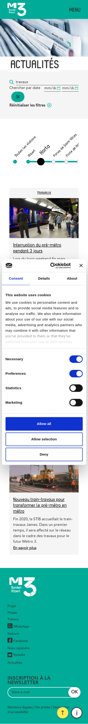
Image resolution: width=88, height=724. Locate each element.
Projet (12, 606)
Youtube (16, 655)
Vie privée (42, 707)
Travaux (13, 619)
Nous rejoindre (19, 648)
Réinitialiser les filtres (30, 105)
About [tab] (72, 278)
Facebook (18, 641)
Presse (12, 612)
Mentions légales (20, 707)
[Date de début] (52, 88)
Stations (13, 633)
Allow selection (44, 439)
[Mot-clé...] (47, 82)
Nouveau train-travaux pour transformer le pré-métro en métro (40, 505)
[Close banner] (81, 265)
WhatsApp (18, 626)
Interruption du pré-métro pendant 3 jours (37, 248)
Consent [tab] (16, 278)
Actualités (15, 662)
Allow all (44, 424)
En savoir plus (24, 548)
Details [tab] (44, 278)
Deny (44, 454)
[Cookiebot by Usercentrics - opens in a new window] (52, 266)
